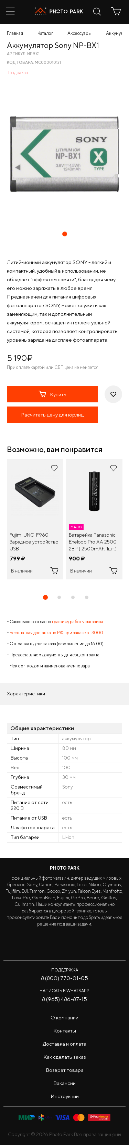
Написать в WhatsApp (64, 990)
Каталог (45, 33)
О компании (64, 1017)
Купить (52, 394)
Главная (15, 33)
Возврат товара (65, 1070)
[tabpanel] (35, 519)
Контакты (64, 1031)
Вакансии (64, 1083)
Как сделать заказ (64, 1057)
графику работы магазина (77, 621)
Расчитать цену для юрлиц (52, 415)
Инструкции (65, 1096)
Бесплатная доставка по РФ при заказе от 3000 (56, 632)
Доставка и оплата (64, 1044)
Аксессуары (79, 33)
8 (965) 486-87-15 (64, 999)
